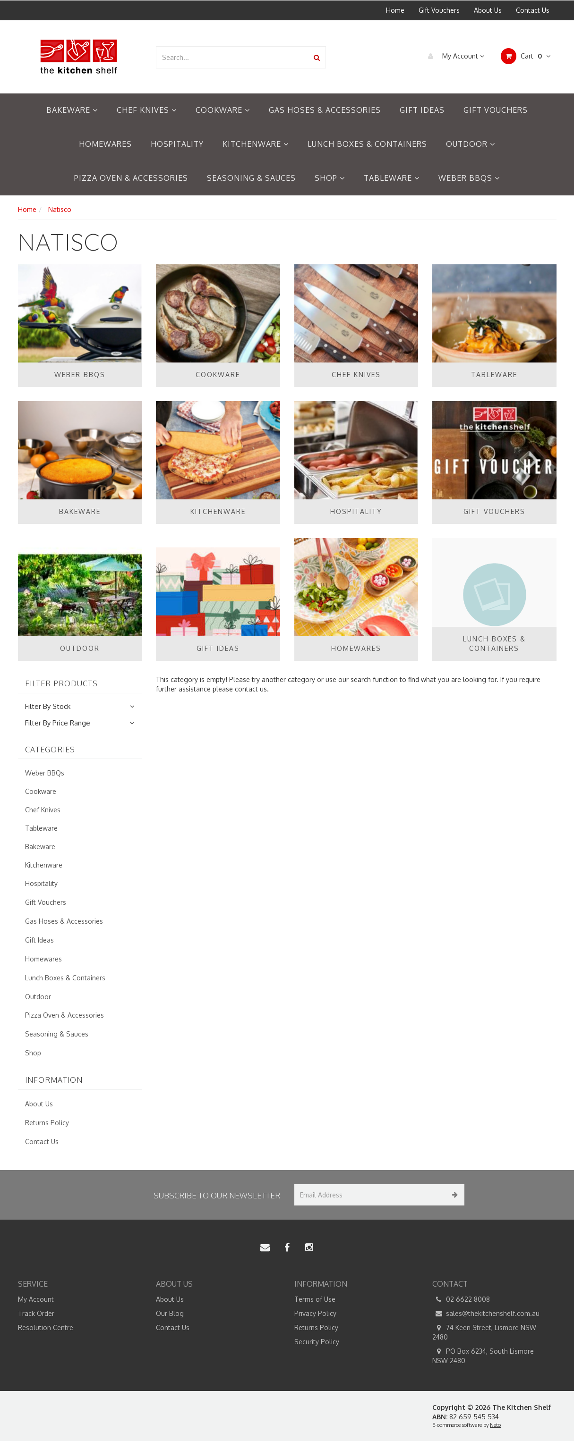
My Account (453, 56)
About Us (488, 10)
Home (395, 10)
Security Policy (316, 1342)
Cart (525, 56)
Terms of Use (314, 1299)
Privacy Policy (315, 1313)
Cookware (223, 110)
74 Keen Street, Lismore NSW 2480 (484, 1332)
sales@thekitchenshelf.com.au (486, 1313)
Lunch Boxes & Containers (367, 144)
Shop (330, 178)
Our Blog (170, 1313)
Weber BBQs (469, 178)
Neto (495, 1425)
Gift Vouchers (439, 10)
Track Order (36, 1313)
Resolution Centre (45, 1327)
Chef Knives (147, 110)
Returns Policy (47, 1123)
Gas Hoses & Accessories (325, 110)
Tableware (392, 178)
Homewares (105, 144)
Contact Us (532, 10)
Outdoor (470, 144)
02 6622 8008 (461, 1299)
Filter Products (61, 684)
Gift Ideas (422, 110)
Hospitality (177, 144)
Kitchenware (256, 144)
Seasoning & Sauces (251, 178)
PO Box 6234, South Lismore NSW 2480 (483, 1356)
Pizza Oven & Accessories (131, 178)
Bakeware (72, 110)
